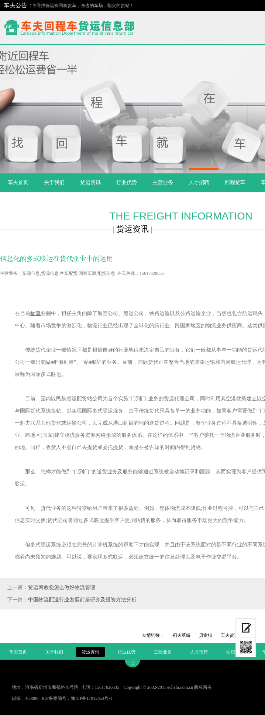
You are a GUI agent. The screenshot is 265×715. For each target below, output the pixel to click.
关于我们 (54, 182)
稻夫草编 (181, 635)
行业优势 (126, 182)
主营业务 (162, 182)
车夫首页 (18, 182)
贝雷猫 (205, 635)
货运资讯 (90, 182)
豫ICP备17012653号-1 (92, 698)
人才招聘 (199, 182)
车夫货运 (229, 635)
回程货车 (235, 182)
